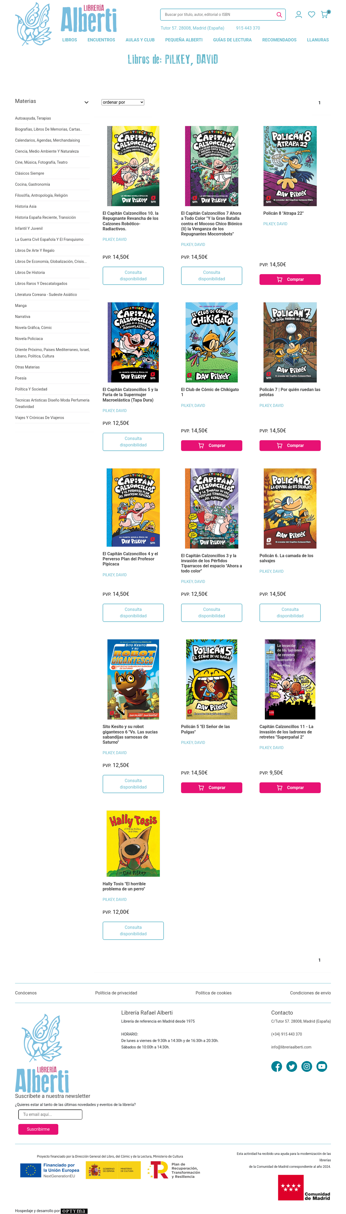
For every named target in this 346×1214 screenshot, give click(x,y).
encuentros (101, 39)
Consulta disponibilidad (133, 275)
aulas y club (140, 39)
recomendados (279, 39)
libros (69, 39)
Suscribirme (38, 1129)
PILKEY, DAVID (115, 239)
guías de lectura (232, 39)
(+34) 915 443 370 (286, 1034)
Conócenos (26, 992)
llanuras (318, 39)
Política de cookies (214, 992)
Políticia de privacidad (116, 992)
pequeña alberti (184, 39)
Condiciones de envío (310, 992)
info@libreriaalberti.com (291, 1047)
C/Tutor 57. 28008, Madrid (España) (301, 1021)
